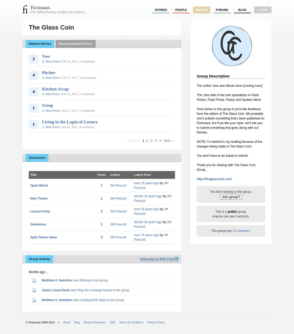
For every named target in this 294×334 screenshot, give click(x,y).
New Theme (39, 198)
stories (161, 9)
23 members (241, 231)
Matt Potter (53, 61)
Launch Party (40, 211)
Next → (169, 141)
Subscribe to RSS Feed (159, 259)
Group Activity (39, 259)
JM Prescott (118, 185)
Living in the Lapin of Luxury (70, 121)
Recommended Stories (76, 44)
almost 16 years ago (148, 196)
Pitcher (48, 72)
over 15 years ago (146, 183)
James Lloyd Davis (56, 290)
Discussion (37, 158)
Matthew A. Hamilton (57, 280)
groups (201, 9)
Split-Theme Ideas (43, 237)
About (67, 322)
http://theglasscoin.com (214, 179)
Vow (46, 56)
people (181, 9)
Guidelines (38, 224)
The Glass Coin (51, 27)
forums (222, 9)
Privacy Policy (156, 322)
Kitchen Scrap (55, 89)
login (262, 9)
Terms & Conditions (131, 322)
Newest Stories (40, 44)
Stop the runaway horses (94, 290)
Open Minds (39, 185)
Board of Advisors (95, 322)
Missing (85, 280)
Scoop (47, 105)
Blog (242, 9)
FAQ (112, 322)
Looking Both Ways (93, 300)
